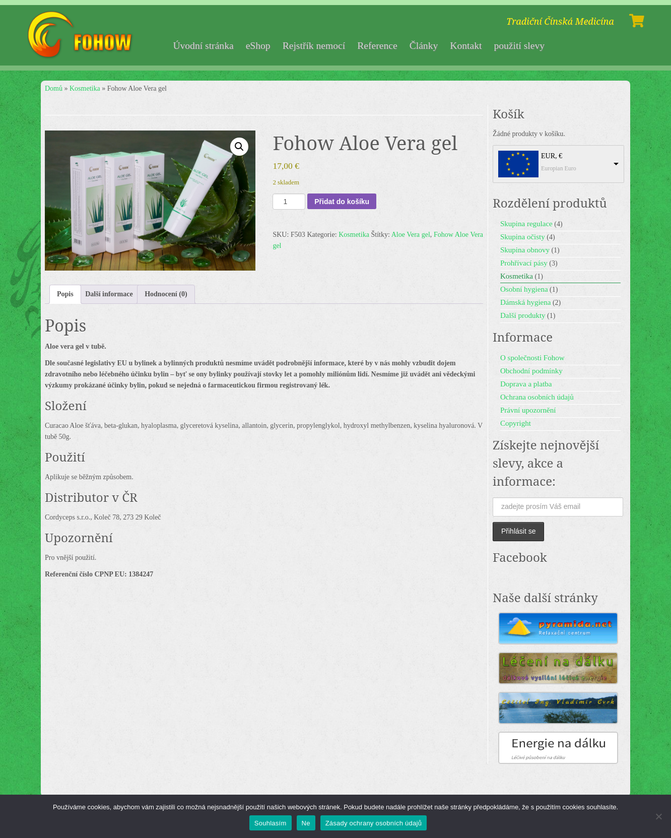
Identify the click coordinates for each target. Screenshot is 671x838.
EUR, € (551, 156)
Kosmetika (85, 88)
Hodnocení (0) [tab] (166, 294)
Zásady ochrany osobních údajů (373, 823)
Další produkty (523, 315)
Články (424, 45)
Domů (53, 88)
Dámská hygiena (525, 302)
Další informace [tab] (108, 294)
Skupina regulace (526, 224)
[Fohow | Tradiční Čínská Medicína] (81, 35)
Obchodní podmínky (531, 371)
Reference (377, 45)
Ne (306, 823)
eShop (258, 45)
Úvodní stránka (203, 45)
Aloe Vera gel (410, 234)
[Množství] (289, 202)
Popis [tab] (65, 294)
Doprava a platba (526, 384)
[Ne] (658, 816)
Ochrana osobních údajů (537, 397)
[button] (239, 147)
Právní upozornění (528, 410)
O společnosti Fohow (532, 358)
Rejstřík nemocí (314, 45)
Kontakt (466, 45)
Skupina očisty (522, 237)
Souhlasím (270, 823)
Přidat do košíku (341, 202)
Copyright (515, 423)
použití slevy (519, 45)
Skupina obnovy (525, 250)
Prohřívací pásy (524, 263)
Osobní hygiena (524, 289)
